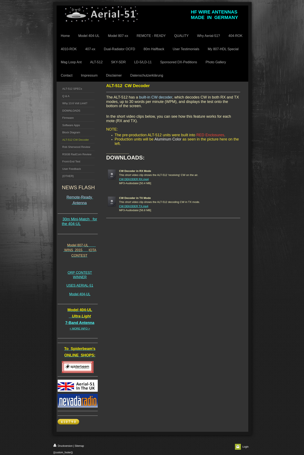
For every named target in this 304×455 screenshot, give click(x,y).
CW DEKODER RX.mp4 (134, 179)
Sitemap (79, 445)
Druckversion (63, 445)
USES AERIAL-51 (79, 285)
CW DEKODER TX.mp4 (133, 206)
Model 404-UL (80, 294)
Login (245, 446)
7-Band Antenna (79, 323)
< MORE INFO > (80, 328)
